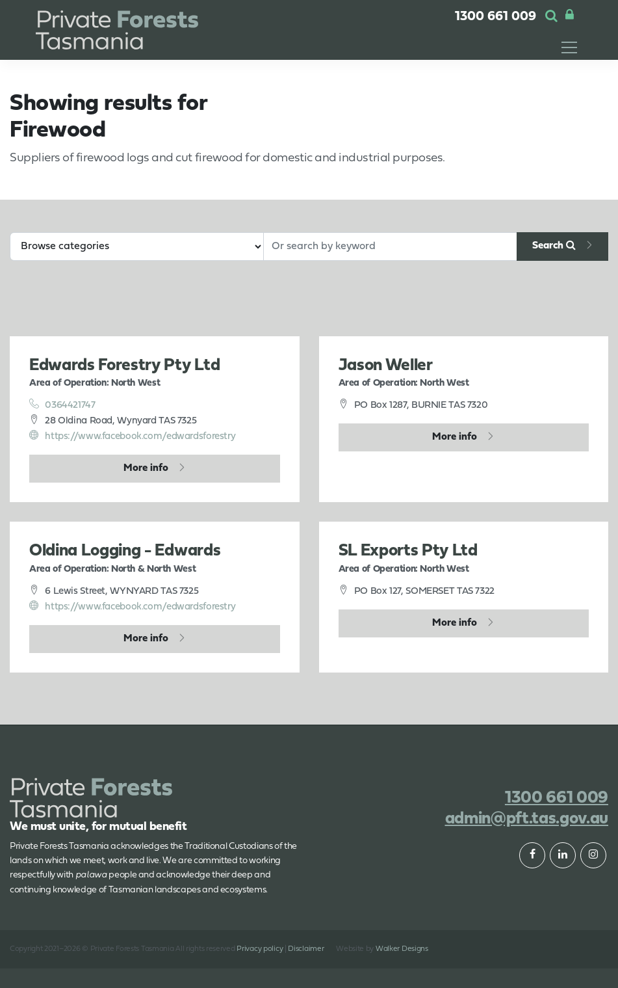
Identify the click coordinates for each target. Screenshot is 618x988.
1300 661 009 (495, 16)
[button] (551, 17)
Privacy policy (260, 949)
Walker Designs (402, 949)
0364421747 (62, 404)
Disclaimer (306, 949)
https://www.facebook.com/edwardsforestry (132, 436)
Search (554, 245)
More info (145, 468)
